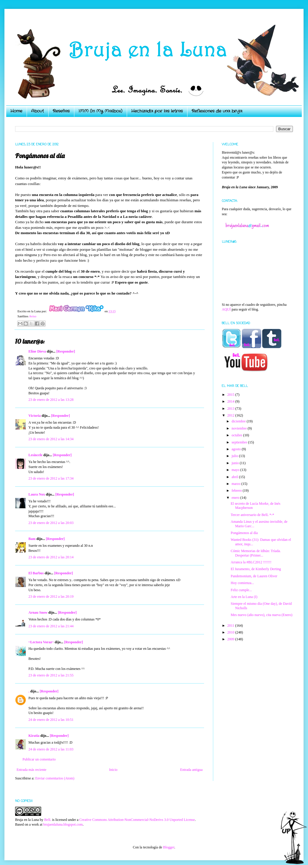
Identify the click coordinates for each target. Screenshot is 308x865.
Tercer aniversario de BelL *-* (252, 515)
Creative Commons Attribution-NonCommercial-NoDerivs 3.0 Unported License (137, 820)
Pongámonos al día (244, 533)
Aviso (32, 316)
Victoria (34, 416)
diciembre (239, 421)
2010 (231, 632)
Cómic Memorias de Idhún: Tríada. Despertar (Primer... (256, 553)
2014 (231, 401)
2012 (231, 415)
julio (235, 456)
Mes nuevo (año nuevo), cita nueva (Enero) (261, 615)
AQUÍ (226, 309)
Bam (32, 539)
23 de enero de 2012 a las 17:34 (50, 478)
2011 (231, 625)
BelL (47, 820)
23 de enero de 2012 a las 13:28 (50, 400)
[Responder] (65, 351)
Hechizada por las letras (157, 111)
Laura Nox (36, 494)
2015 (231, 395)
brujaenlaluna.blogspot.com (63, 824)
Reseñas (61, 111)
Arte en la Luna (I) (244, 597)
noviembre (240, 428)
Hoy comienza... (242, 583)
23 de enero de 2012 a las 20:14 (50, 557)
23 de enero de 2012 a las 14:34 (50, 439)
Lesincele (35, 455)
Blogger (168, 847)
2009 (231, 639)
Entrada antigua (191, 770)
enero (236, 498)
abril (235, 477)
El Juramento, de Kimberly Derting (256, 569)
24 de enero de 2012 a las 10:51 (50, 720)
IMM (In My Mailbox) (100, 111)
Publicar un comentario (39, 759)
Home (16, 111)
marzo (236, 484)
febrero (237, 490)
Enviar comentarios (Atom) (54, 778)
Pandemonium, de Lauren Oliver (254, 576)
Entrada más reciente (31, 770)
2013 (231, 408)
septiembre (240, 442)
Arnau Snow (37, 612)
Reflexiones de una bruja (217, 111)
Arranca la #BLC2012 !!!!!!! (251, 562)
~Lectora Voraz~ (41, 642)
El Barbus (36, 573)
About (37, 111)
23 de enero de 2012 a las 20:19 (50, 596)
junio (236, 463)
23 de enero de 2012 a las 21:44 (50, 626)
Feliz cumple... (241, 590)
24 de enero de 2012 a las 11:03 (50, 749)
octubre (237, 435)
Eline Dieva (37, 351)
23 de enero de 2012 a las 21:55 (50, 675)
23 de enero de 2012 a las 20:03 (50, 523)
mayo (236, 470)
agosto (237, 449)
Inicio (113, 770)
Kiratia (33, 736)
